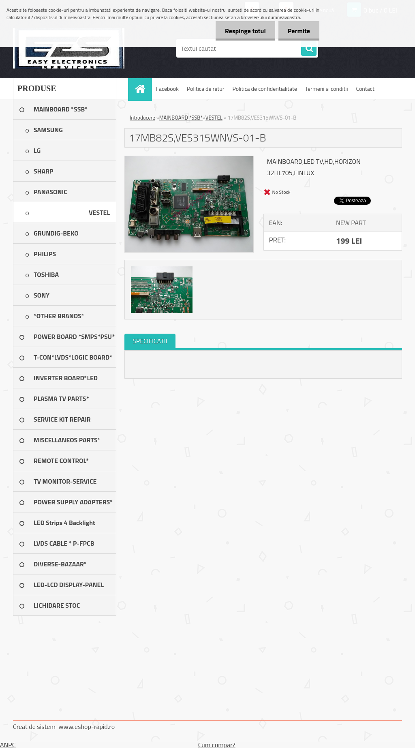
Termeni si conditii (326, 88)
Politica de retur (206, 88)
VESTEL (213, 118)
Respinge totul (242, 31)
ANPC (8, 745)
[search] (309, 48)
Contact (365, 88)
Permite (298, 31)
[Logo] (68, 48)
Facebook (167, 88)
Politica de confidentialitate (264, 88)
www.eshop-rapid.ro (86, 726)
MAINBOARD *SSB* (181, 118)
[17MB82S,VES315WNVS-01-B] (189, 159)
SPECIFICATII (150, 341)
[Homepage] (142, 88)
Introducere (142, 118)
